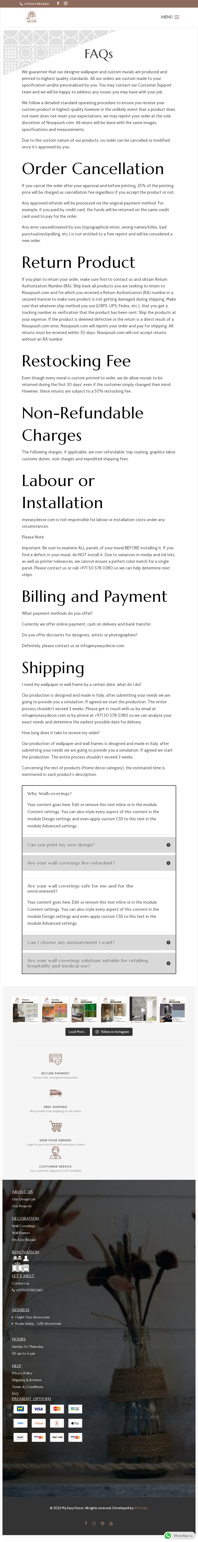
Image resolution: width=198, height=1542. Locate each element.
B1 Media (140, 1507)
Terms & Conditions (27, 1386)
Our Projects (22, 1205)
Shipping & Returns (27, 1379)
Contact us (20, 1283)
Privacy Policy (22, 1373)
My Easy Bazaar (24, 1239)
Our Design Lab (24, 1198)
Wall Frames (21, 1232)
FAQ (15, 1393)
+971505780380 (36, 4)
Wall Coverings (23, 1225)
